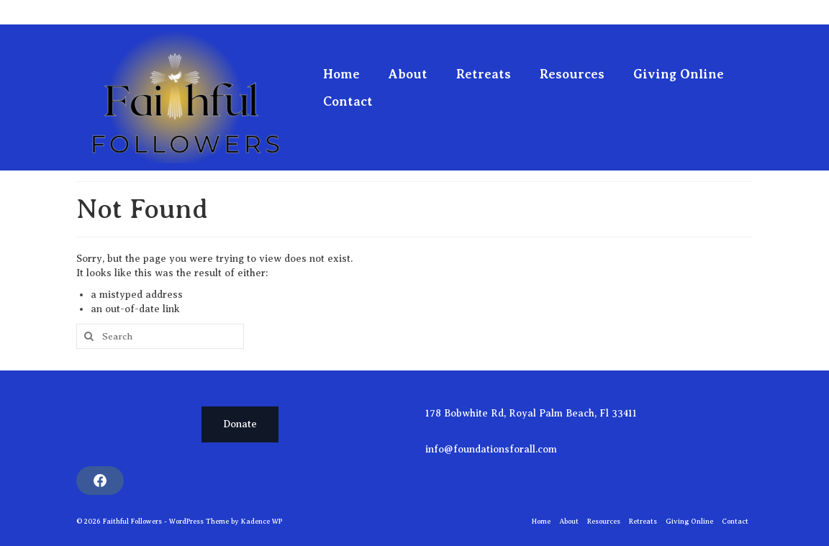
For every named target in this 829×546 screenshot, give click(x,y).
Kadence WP (261, 521)
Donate (240, 424)
